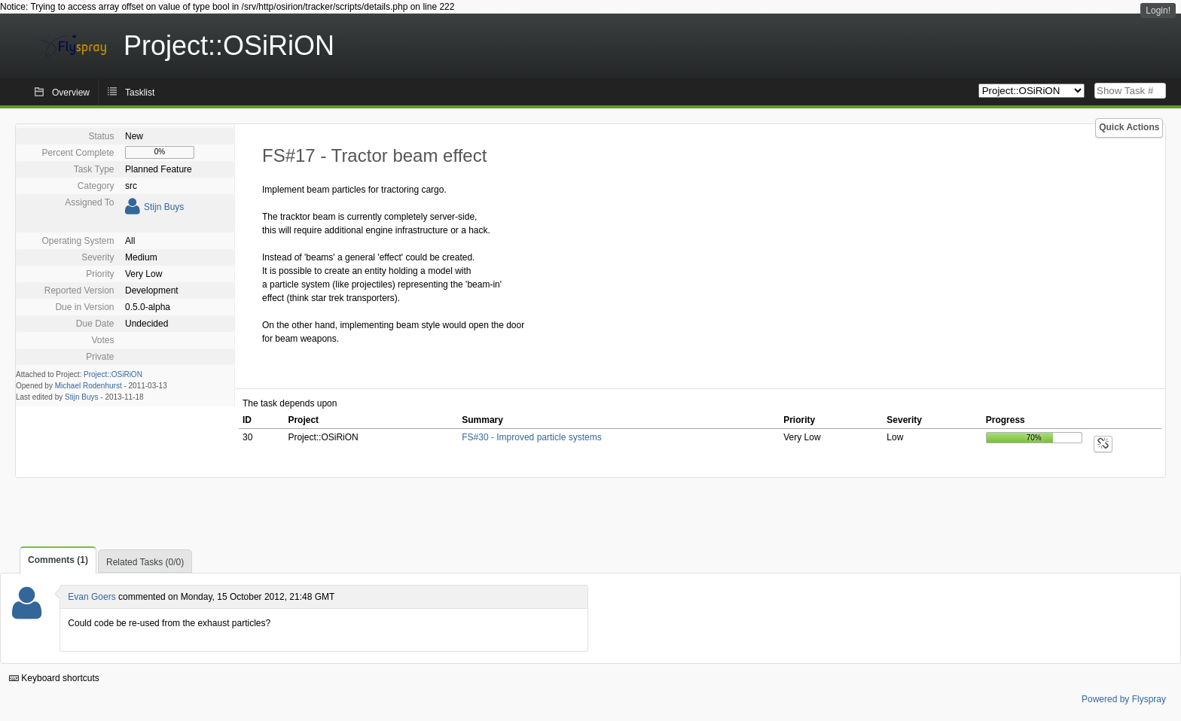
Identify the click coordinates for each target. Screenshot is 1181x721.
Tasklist (139, 92)
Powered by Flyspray (1124, 699)
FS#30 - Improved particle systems (531, 437)
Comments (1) (58, 560)
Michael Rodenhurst (88, 386)
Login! (1158, 10)
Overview (71, 92)
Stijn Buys (164, 207)
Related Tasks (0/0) (145, 562)
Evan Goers (91, 597)
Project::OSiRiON (113, 374)
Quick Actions (1129, 127)
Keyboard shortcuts (54, 678)
